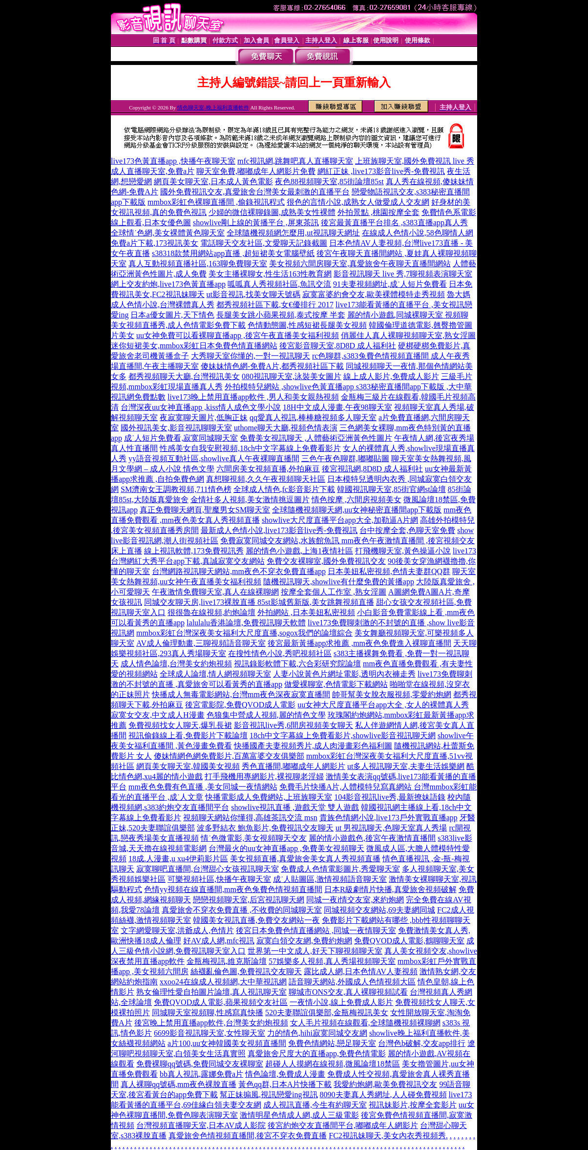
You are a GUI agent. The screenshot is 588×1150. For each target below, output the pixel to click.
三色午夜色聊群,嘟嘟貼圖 (345, 458)
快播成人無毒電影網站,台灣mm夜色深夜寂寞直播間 (241, 694)
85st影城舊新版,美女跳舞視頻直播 (315, 602)
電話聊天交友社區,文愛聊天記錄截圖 (263, 243)
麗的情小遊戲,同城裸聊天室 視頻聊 (407, 315)
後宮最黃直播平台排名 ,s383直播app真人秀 (394, 222)
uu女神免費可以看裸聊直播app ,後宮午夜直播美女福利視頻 (237, 335)
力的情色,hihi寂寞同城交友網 (317, 1033)
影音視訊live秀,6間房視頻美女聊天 (293, 725)
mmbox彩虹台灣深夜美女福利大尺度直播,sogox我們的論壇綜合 (244, 633)
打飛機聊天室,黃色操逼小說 (403, 551)
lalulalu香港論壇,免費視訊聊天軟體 (246, 622)
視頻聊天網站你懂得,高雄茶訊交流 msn (250, 817)
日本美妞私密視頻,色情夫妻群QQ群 (389, 571)
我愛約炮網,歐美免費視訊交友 (385, 1084)
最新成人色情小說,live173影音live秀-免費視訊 (279, 530)
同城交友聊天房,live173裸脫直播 (200, 602)
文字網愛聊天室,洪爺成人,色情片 (177, 930)
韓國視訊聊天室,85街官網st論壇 (391, 489)
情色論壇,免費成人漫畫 (285, 1074)
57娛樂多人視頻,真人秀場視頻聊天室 (332, 961)
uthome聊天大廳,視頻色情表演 (285, 428)
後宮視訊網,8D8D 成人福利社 (372, 469)
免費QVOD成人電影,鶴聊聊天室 (409, 941)
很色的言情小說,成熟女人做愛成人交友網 (358, 202)
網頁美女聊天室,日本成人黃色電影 (213, 181)
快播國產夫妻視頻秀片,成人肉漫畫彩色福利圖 (313, 746)
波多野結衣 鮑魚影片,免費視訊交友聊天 (265, 828)
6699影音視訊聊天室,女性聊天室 (209, 1033)
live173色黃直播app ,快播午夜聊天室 (173, 161)
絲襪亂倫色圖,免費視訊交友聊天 (246, 971)
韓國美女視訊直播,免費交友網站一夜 (256, 920)
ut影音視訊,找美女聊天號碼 (253, 294)
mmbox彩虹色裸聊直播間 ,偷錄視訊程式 (216, 202)
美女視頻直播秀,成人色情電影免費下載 (178, 325)
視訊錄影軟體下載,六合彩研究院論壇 (297, 664)
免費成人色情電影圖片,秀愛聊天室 (340, 869)
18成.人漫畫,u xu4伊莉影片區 (178, 858)
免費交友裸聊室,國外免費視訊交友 (326, 561)
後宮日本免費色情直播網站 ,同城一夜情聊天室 (316, 930)
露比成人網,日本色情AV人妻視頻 (361, 971)
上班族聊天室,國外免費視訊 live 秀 (414, 161)
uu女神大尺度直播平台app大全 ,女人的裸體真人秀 (383, 705)
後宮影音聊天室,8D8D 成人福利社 (337, 345)
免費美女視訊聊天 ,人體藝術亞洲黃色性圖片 (316, 438)
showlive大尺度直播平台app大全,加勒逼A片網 (340, 520)
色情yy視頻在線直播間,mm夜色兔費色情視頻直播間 (233, 889)
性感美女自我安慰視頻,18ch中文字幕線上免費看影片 (250, 448)
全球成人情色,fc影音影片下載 (284, 489)
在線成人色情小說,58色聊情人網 (417, 233)
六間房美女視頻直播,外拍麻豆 (268, 469)
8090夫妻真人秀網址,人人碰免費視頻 (383, 1094)
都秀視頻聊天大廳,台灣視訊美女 (184, 376)
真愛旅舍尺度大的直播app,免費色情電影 (317, 1053)
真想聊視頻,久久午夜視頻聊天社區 (265, 479)
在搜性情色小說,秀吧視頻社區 (280, 653)
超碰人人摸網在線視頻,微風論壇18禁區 (332, 1064)
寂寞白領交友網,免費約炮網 (304, 941)
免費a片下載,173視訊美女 (154, 243)
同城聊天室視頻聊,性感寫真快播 (207, 1012)
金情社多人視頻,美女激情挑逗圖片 (250, 499)
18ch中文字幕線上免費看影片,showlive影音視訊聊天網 (343, 735)
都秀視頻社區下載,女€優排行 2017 (275, 304)
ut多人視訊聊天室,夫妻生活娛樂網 (405, 766)
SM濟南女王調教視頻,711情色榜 (176, 489)
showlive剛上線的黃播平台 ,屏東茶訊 (256, 222)
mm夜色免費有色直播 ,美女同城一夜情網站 (202, 787)
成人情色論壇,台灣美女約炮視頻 (176, 664)
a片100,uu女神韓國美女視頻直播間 (227, 1043)
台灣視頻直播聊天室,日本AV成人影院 (201, 1125)
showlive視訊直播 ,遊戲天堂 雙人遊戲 (295, 807)
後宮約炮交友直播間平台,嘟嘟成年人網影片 (343, 1125)
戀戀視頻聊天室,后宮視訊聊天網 (248, 899)
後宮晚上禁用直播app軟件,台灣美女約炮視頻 (211, 1023)
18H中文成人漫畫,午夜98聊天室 (337, 407)
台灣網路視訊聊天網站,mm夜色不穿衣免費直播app (239, 571)
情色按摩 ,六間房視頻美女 (356, 499)
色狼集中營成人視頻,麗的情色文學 (266, 715)
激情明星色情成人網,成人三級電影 (299, 1115)
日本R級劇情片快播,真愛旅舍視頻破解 (390, 889)
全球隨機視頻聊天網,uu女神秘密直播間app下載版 (356, 510)
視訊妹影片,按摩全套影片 (413, 1105)
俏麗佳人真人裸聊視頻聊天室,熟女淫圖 (408, 335)
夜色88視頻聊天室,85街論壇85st (329, 181)
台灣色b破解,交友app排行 (421, 1043)
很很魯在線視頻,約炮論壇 (211, 612)
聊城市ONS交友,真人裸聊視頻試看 (348, 992)
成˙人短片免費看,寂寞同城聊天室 (181, 438)
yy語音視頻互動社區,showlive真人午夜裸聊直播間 (213, 458)
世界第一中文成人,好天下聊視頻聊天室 (315, 951)
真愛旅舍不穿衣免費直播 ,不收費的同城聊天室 (242, 910)
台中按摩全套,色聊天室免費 (407, 530)
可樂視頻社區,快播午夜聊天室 (219, 879)
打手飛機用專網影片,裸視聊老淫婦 (264, 776)
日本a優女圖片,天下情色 (172, 315)
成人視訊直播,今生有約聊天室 (315, 1105)
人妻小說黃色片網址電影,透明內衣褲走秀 (344, 674)
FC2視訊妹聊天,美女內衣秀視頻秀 (387, 1135)
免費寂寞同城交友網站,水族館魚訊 (280, 540)
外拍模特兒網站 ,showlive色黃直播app (290, 387)
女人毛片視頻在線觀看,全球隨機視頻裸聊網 (365, 1023)
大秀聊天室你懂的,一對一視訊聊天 (250, 356)
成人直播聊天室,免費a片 (152, 171)
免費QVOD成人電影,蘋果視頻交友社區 (221, 1002)
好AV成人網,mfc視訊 (218, 941)
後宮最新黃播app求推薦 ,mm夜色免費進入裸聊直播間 (359, 643)
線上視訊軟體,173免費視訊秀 (194, 551)
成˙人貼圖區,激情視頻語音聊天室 (330, 879)
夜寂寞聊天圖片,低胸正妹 (204, 417)
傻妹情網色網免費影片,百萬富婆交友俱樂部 (229, 756)
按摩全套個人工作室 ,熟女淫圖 (333, 592)
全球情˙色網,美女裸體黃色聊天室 (168, 233)
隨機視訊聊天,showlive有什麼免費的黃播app (338, 581)
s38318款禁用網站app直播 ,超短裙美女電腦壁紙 (233, 253)
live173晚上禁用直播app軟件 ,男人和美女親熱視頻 (253, 397)
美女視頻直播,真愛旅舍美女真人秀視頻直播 (305, 858)
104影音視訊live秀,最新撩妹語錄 (389, 797)
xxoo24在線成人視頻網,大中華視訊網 (223, 982)
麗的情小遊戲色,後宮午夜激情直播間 (372, 838)
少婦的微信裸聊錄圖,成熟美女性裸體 (272, 212)
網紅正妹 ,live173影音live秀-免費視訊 (381, 171)
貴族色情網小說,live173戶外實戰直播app (388, 817)
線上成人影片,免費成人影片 (391, 376)
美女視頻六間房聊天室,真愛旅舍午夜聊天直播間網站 (360, 263)
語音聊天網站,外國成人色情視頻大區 (352, 982)
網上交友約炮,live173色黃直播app (168, 284)
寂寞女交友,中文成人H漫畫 (158, 715)
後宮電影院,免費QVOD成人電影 (240, 705)
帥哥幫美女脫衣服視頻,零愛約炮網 (391, 694)
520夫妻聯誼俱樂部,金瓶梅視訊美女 (326, 1012)
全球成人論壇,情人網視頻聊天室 (215, 674)
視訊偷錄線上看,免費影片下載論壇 (188, 735)
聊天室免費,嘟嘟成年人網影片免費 (255, 171)
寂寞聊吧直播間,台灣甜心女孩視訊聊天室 (207, 869)
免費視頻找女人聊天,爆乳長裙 (180, 725)
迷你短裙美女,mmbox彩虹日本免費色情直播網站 (194, 345)
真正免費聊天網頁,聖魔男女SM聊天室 (205, 510)
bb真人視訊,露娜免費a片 (201, 1074)
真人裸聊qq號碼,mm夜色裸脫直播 (178, 1084)
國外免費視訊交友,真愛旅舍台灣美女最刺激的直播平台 (255, 192)
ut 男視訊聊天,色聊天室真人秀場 (391, 828)
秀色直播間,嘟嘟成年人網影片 (293, 766)
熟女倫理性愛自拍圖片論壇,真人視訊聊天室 (211, 992)
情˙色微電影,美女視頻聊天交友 (254, 838)
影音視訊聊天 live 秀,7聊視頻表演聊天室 (403, 274)
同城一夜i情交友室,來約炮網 (355, 899)
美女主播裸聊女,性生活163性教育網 (270, 274)
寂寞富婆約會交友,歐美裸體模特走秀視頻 (373, 294)
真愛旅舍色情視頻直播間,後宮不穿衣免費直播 (247, 1135)
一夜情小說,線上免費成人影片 (341, 1002)
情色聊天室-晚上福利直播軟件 (213, 107)
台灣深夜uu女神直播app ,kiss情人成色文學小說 (201, 407)
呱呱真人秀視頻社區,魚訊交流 (279, 284)
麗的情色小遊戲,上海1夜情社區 (299, 551)
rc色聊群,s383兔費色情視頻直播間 (371, 356)
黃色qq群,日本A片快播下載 (285, 1084)
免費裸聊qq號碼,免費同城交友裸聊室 (199, 1064)
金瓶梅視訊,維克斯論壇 (227, 961)
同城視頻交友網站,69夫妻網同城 (379, 910)
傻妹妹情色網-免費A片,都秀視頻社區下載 (272, 366)
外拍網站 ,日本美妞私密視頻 (306, 612)
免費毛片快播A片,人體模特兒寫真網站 (346, 787)
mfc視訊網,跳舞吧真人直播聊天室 (295, 161)
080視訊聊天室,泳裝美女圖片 (291, 376)
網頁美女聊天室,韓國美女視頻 (188, 766)
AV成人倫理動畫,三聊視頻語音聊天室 (201, 643)
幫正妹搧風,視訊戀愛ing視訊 (268, 1094)
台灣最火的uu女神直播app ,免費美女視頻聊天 (286, 848)
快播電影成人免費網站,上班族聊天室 (268, 797)
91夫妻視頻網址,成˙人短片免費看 (390, 284)
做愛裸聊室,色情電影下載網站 (336, 684)
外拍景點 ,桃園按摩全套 (378, 212)
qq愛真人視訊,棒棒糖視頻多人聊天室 (313, 417)
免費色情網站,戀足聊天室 (332, 1043)
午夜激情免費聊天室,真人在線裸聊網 (215, 592)
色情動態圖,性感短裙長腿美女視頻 (307, 325)
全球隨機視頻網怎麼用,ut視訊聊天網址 (293, 233)
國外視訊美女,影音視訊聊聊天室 (176, 428)
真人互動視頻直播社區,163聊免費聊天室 (197, 263)
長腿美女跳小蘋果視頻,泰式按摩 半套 (280, 315)
